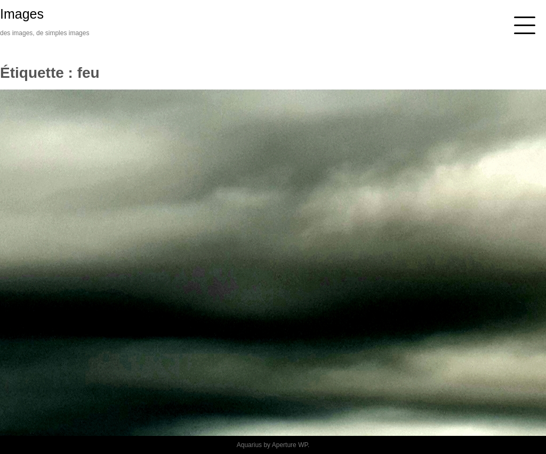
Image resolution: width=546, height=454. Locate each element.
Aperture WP (290, 445)
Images (22, 13)
